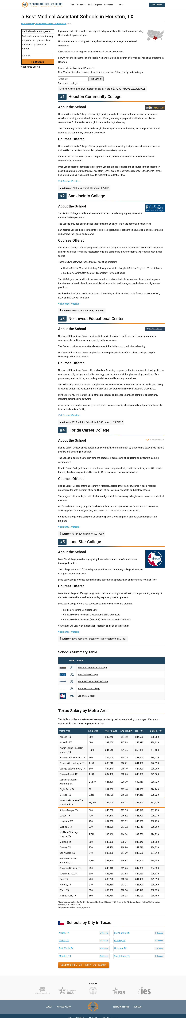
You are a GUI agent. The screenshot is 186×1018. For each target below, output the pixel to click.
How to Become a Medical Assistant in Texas (50, 24)
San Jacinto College (88, 674)
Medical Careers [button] (78, 4)
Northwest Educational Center (93, 681)
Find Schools (157, 5)
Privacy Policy (64, 1007)
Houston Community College (92, 667)
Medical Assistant (27, 24)
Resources (108, 5)
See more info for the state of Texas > (83, 965)
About (49, 1007)
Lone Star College (87, 696)
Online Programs (95, 5)
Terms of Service (121, 1007)
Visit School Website (68, 181)
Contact (138, 1007)
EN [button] (121, 4)
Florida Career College (89, 688)
